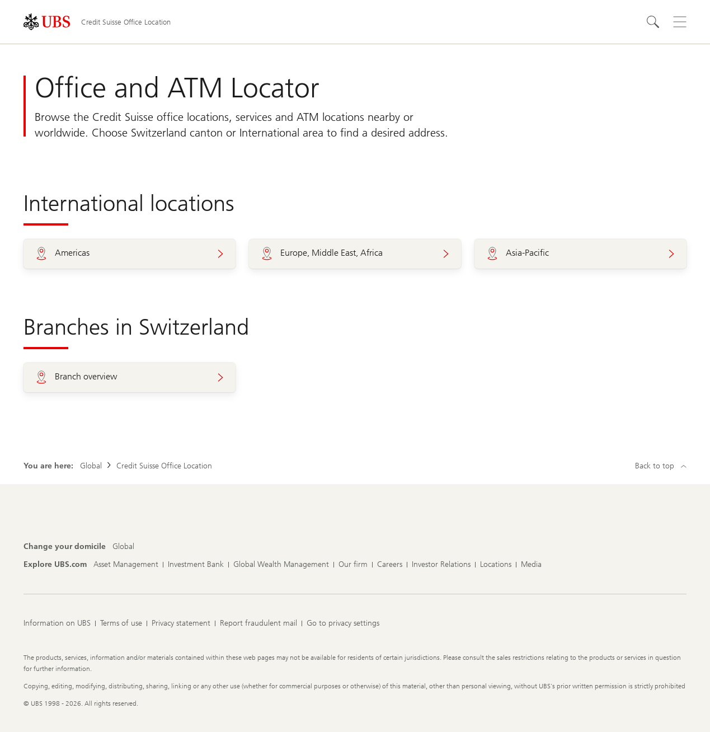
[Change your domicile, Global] (123, 546)
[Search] (653, 22)
